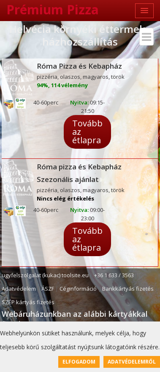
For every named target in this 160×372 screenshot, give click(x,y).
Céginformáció (78, 288)
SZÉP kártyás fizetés (28, 302)
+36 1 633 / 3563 (114, 275)
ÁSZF (47, 288)
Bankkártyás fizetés (128, 288)
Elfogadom (78, 361)
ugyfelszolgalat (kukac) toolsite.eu (45, 275)
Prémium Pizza (52, 9)
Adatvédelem (19, 288)
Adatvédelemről (132, 361)
